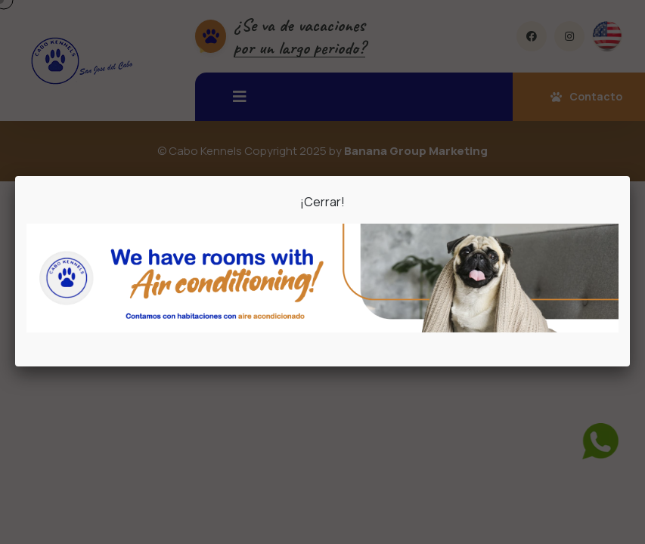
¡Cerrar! (322, 201)
